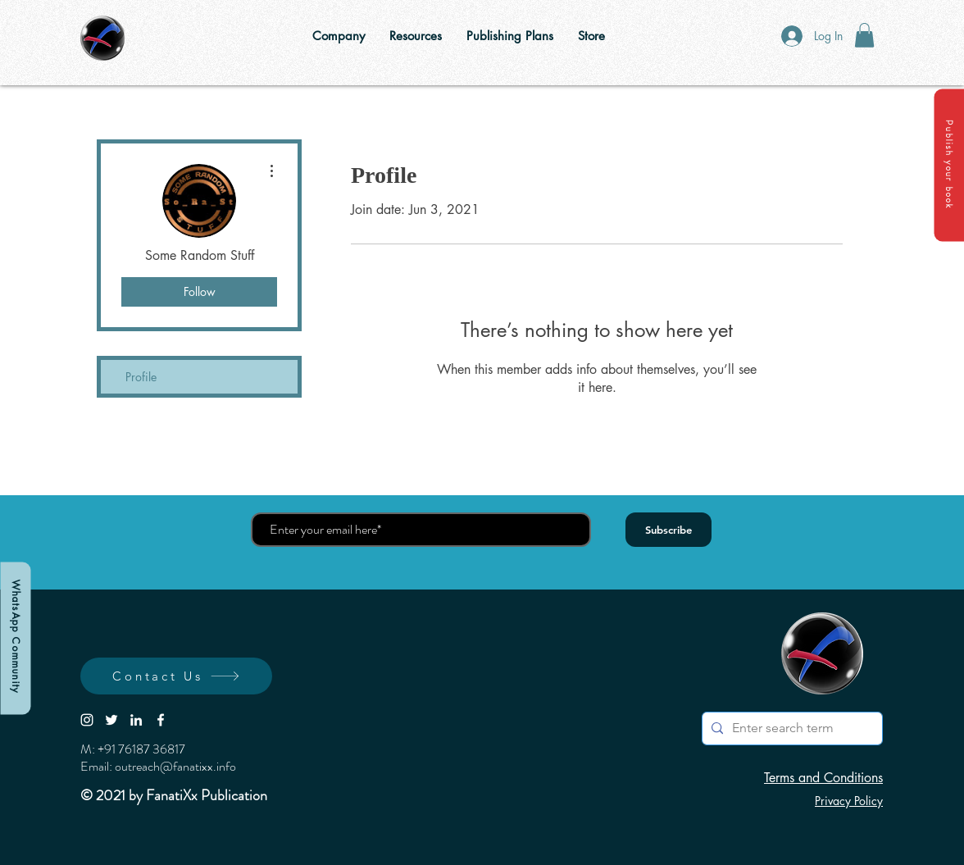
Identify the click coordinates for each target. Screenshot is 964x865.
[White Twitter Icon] (111, 720)
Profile (141, 377)
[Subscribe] (668, 529)
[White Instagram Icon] (87, 720)
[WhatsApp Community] (15, 638)
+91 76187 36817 (141, 749)
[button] (949, 165)
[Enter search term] (790, 728)
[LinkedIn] (136, 720)
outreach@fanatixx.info (175, 766)
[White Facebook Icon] (160, 720)
